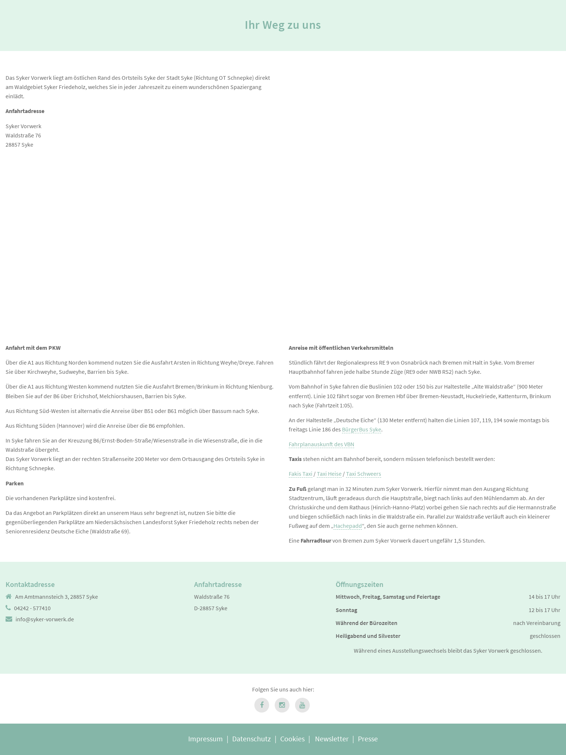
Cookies (292, 738)
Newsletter (332, 738)
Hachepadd (347, 525)
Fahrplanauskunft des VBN (321, 444)
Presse (368, 738)
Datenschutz (251, 738)
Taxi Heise (329, 473)
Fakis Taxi (300, 473)
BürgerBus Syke (361, 429)
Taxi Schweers (363, 473)
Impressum (205, 738)
